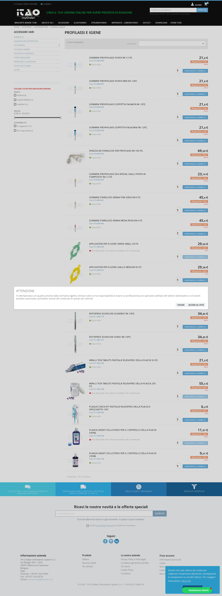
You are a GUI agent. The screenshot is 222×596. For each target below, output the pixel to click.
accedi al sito (196, 305)
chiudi (180, 305)
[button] (197, 590)
